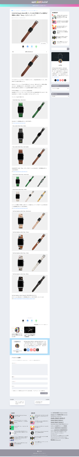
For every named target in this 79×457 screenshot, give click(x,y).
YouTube (34, 351)
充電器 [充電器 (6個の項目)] (66, 438)
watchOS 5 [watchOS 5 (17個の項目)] (57, 430)
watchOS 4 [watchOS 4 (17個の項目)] (64, 428)
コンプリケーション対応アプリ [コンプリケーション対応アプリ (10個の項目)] (57, 435)
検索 (68, 49)
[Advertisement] (20, 308)
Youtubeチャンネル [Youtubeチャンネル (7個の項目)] (62, 431)
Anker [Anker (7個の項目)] (56, 414)
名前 (13, 376)
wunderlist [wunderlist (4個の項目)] (55, 431)
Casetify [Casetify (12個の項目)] (57, 426)
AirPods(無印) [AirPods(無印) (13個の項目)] (56, 412)
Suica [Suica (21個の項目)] (65, 426)
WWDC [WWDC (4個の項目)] (58, 431)
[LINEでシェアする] (36, 47)
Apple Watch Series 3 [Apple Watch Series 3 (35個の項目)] (58, 418)
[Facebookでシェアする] (27, 47)
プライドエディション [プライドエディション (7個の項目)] (62, 437)
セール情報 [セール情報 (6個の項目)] (66, 435)
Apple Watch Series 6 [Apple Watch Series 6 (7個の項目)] (55, 424)
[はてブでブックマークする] (32, 47)
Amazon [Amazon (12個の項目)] (53, 414)
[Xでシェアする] (23, 47)
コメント (14, 363)
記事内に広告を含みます (29, 51)
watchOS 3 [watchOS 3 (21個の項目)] (58, 428)
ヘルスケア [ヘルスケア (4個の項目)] (52, 438)
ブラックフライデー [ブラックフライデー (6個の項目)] (54, 437)
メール (13, 381)
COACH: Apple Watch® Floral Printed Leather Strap (20, 208)
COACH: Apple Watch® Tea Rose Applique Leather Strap (25, 298)
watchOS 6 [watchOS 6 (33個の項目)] (63, 430)
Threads (37, 351)
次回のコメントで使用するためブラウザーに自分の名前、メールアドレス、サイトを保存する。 (29, 390)
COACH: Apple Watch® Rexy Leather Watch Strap (20, 171)
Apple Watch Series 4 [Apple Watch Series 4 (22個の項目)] (57, 420)
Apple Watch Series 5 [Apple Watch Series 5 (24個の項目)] (57, 422)
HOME (39, 452)
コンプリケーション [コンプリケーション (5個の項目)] (54, 434)
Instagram (31, 351)
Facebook (28, 351)
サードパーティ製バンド (43, 324)
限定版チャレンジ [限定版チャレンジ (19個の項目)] (56, 440)
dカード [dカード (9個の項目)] (60, 426)
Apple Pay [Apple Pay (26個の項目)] (60, 415)
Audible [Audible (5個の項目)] (52, 426)
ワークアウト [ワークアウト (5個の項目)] (62, 438)
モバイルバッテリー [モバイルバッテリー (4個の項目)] (57, 438)
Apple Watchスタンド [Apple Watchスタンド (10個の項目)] (63, 424)
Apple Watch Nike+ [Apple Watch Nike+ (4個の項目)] (53, 416)
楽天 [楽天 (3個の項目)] (68, 438)
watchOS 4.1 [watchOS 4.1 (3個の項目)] (52, 430)
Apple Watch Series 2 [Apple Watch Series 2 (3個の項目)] (59, 416)
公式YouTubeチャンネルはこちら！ (39, 5)
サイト (13, 386)
